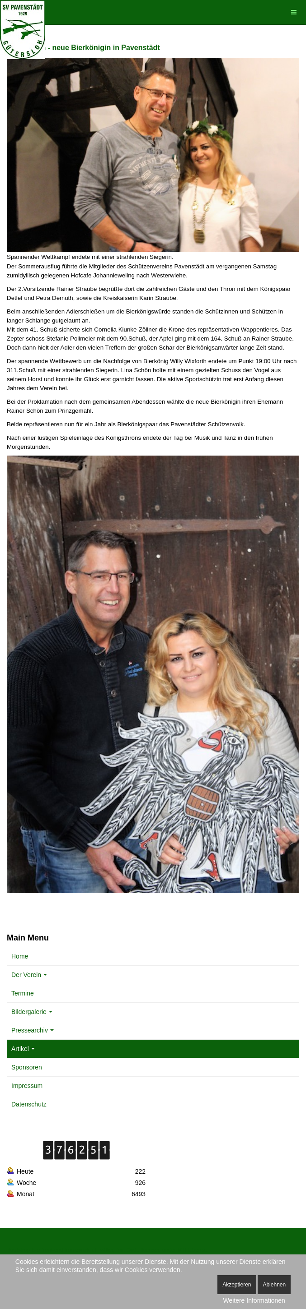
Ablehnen (274, 1284)
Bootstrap (18, 1250)
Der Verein (29, 974)
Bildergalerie (31, 1011)
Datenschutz (29, 1104)
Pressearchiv (32, 1030)
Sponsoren (26, 1067)
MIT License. (193, 1250)
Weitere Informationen (254, 1300)
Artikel (23, 1048)
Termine (22, 993)
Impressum (26, 1085)
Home (19, 956)
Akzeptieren (236, 1284)
